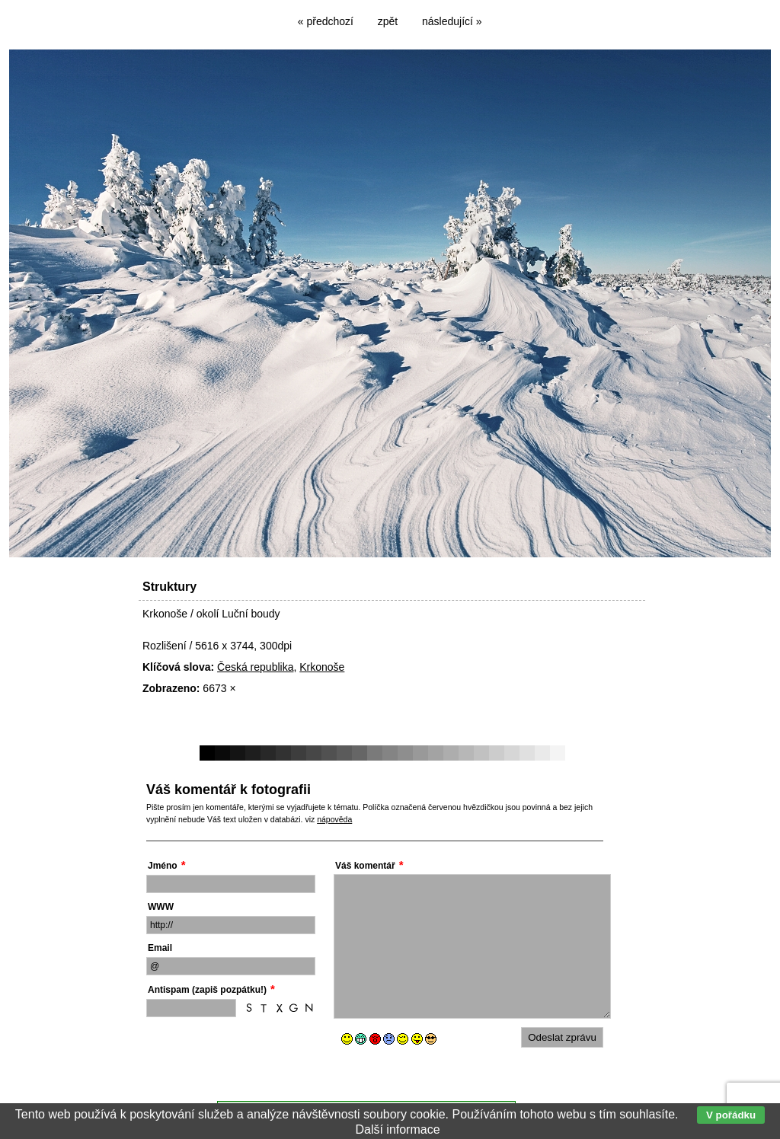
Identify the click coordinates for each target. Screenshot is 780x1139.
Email (160, 948)
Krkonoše (321, 667)
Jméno (162, 865)
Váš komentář (365, 865)
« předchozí (325, 21)
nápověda (334, 819)
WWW (161, 906)
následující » (452, 21)
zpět (388, 21)
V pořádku (731, 1115)
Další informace (397, 1129)
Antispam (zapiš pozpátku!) (207, 989)
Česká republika (255, 667)
